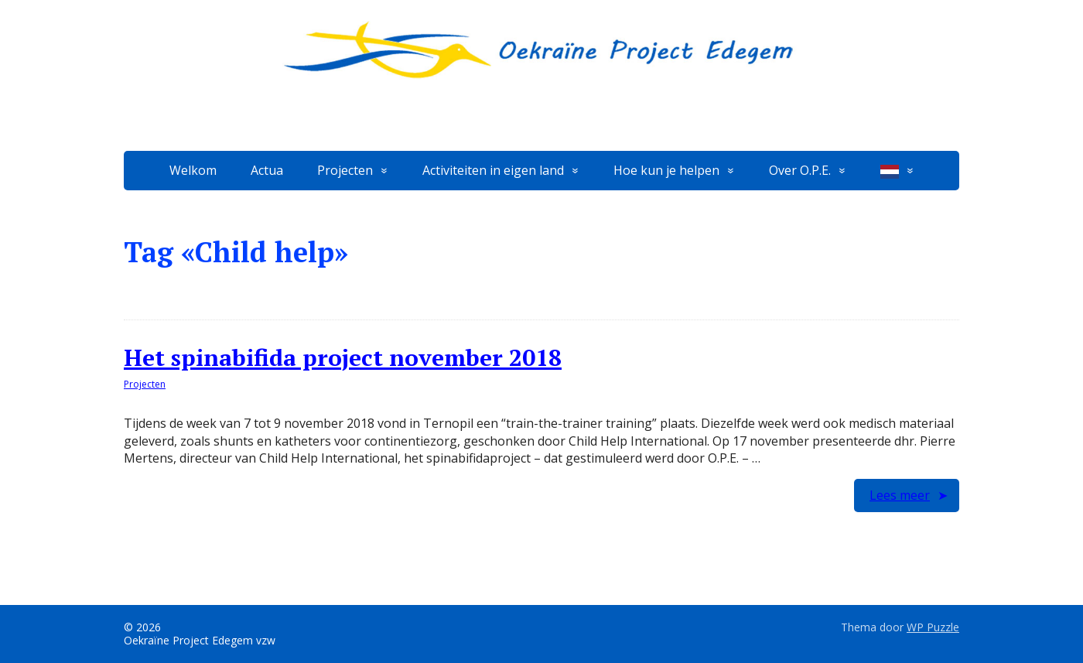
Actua (267, 170)
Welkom (193, 170)
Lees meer (899, 495)
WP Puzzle (933, 627)
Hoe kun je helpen (666, 170)
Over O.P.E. (800, 170)
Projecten (345, 170)
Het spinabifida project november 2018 (343, 357)
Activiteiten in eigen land (493, 170)
